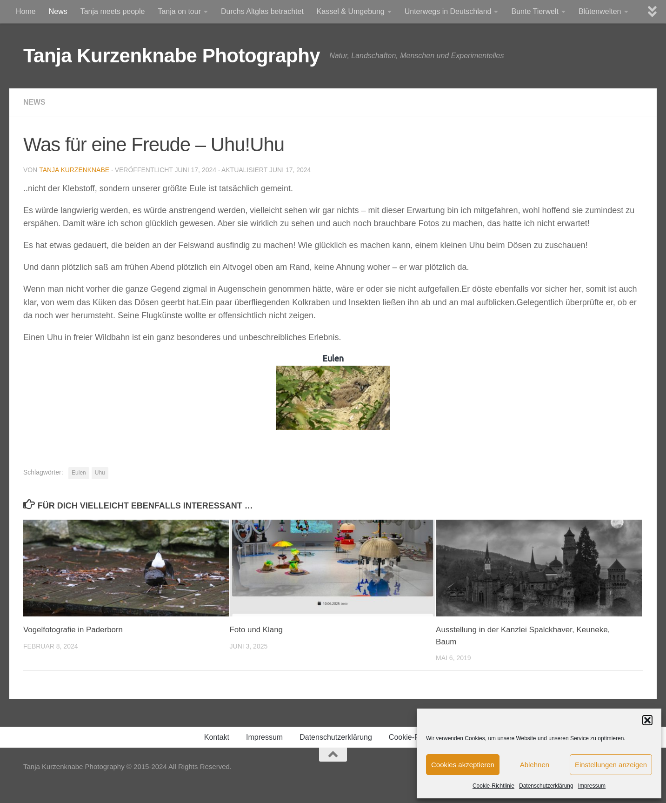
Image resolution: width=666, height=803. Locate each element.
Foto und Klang (256, 629)
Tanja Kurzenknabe (74, 170)
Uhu (100, 472)
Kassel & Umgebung (351, 11)
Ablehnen (534, 765)
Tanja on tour (179, 11)
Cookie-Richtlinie (493, 786)
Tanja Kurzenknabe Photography (171, 56)
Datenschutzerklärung (546, 786)
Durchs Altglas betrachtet (262, 11)
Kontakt (216, 737)
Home (26, 11)
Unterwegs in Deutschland (448, 11)
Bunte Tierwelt (534, 11)
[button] (647, 720)
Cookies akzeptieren (462, 765)
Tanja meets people (112, 11)
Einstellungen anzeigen (611, 765)
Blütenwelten (600, 11)
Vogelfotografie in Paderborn (73, 629)
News (58, 11)
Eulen (79, 472)
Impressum (592, 786)
